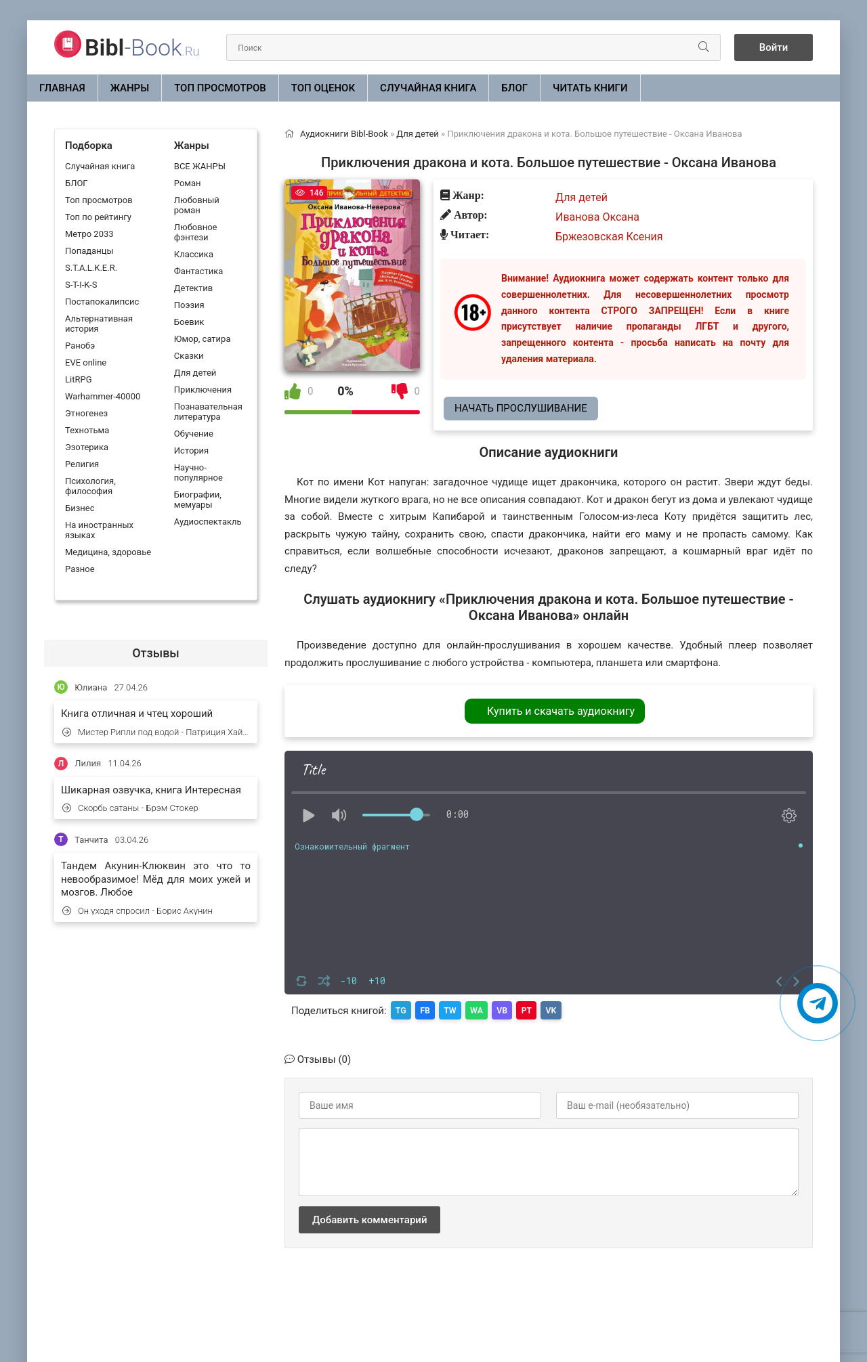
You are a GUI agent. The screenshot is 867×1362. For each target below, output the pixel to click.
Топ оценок (323, 88)
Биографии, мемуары (197, 499)
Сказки (189, 356)
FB (430, 1009)
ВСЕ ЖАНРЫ (200, 166)
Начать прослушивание (520, 408)
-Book (142, 47)
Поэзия (189, 305)
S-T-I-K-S (81, 285)
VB (518, 1009)
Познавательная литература (208, 411)
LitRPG (78, 379)
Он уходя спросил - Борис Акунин (137, 910)
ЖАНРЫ (130, 88)
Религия (82, 464)
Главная (62, 88)
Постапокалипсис (102, 301)
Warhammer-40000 (102, 396)
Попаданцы (89, 251)
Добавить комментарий (369, 1218)
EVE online (85, 362)
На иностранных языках (99, 530)
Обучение (193, 434)
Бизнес (80, 508)
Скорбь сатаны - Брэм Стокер (130, 808)
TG (403, 1009)
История (191, 450)
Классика (193, 254)
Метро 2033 (89, 234)
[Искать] (699, 47)
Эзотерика (86, 447)
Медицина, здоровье (108, 552)
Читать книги (590, 88)
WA (488, 1009)
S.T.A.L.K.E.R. (91, 268)
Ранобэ (80, 345)
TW (458, 1009)
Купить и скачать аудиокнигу (561, 711)
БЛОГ (514, 88)
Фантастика (198, 271)
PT (546, 1009)
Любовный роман (196, 205)
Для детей (195, 373)
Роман (187, 183)
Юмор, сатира (202, 339)
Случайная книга (428, 88)
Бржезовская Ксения (609, 236)
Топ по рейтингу (98, 217)
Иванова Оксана (597, 217)
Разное (80, 569)
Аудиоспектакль (208, 522)
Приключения (203, 390)
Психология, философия (90, 486)
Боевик (189, 322)
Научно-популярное (198, 472)
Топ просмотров (220, 88)
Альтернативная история (99, 323)
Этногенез (86, 413)
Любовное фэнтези (195, 232)
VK (573, 1009)
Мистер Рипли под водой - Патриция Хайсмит (156, 732)
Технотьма (87, 430)
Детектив (193, 288)
